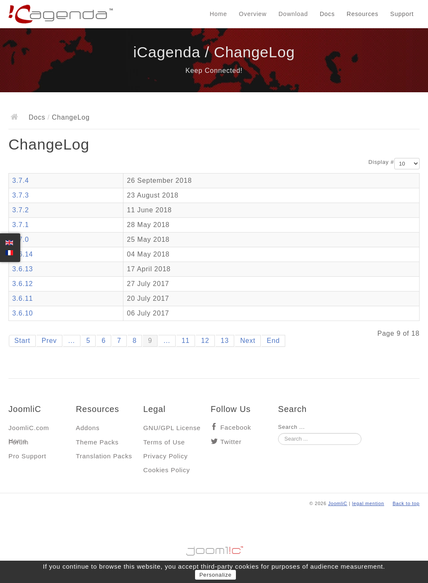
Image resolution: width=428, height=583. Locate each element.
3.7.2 (20, 210)
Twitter (230, 442)
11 (186, 340)
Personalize (215, 575)
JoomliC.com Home (28, 430)
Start (22, 340)
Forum (18, 442)
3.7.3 (20, 195)
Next (247, 340)
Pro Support (27, 456)
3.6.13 (22, 269)
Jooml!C (214, 549)
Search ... (291, 427)
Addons (87, 427)
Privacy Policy (165, 456)
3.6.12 (22, 283)
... (71, 340)
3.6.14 (22, 254)
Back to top (406, 503)
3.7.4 (20, 180)
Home (218, 14)
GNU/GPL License (172, 427)
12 (205, 340)
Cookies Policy (166, 469)
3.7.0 (20, 239)
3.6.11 (22, 298)
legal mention (368, 503)
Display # (381, 162)
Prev (49, 340)
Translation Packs (104, 456)
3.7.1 (20, 224)
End (273, 340)
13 (225, 340)
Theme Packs (97, 442)
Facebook (235, 427)
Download (293, 14)
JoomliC (338, 503)
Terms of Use (164, 442)
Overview (253, 14)
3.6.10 (22, 313)
